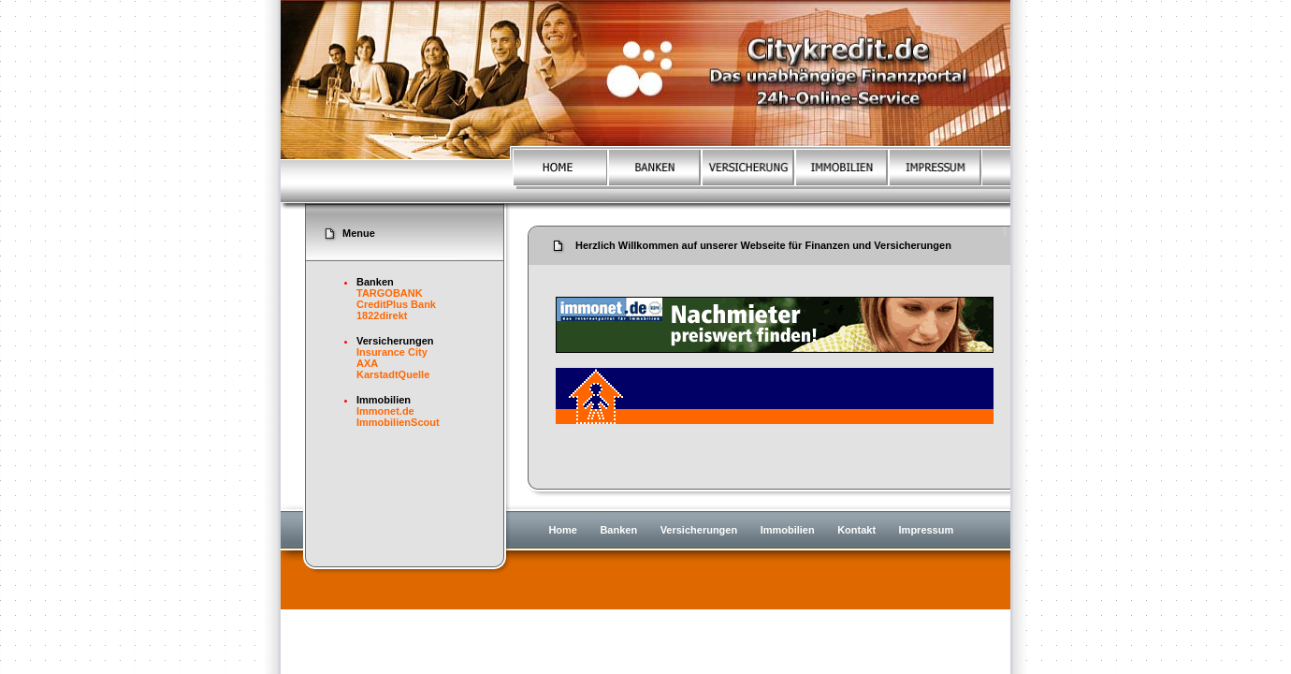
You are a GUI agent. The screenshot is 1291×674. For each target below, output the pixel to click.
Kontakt (856, 529)
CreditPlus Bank (396, 304)
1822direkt (381, 315)
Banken (618, 529)
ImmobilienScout (398, 422)
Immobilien (788, 529)
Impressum (926, 529)
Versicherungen (699, 529)
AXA (367, 363)
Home (562, 529)
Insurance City (392, 352)
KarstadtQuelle (392, 374)
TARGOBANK (389, 293)
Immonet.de (385, 411)
